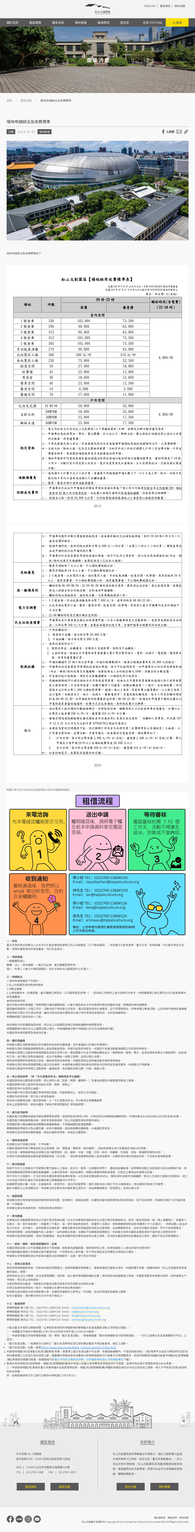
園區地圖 (64, 1487)
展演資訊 (103, 22)
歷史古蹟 (130, 1487)
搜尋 (177, 22)
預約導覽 (164, 1487)
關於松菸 (13, 22)
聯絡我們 (172, 1517)
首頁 (9, 100)
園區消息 (58, 22)
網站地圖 (179, 6)
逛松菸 (124, 22)
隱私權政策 (159, 1517)
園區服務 (35, 22)
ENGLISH (150, 6)
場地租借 (81, 22)
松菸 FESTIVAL (153, 22)
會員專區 (165, 6)
